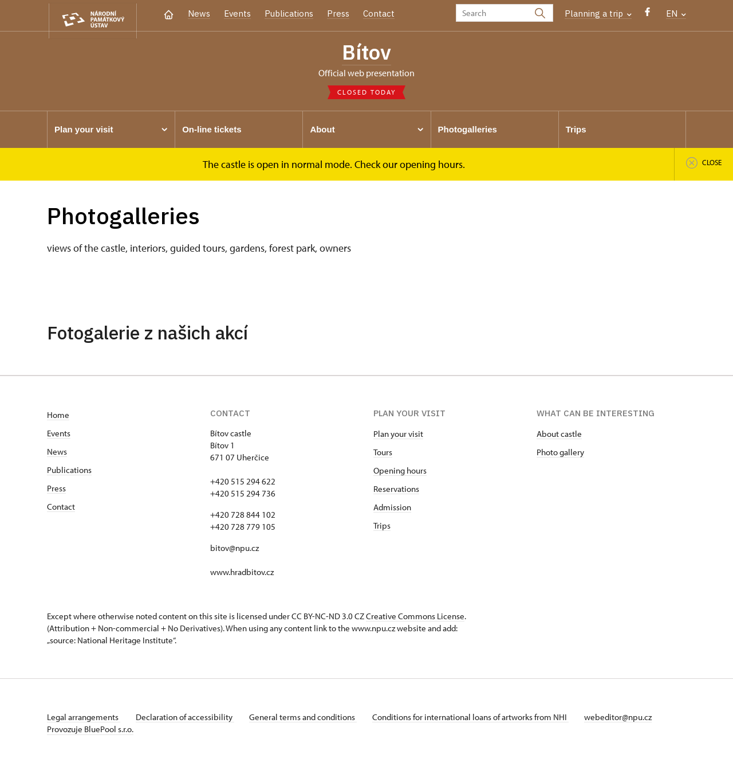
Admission (392, 510)
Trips (382, 528)
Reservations (396, 491)
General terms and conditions (309, 719)
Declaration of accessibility (188, 719)
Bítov (366, 53)
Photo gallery (560, 455)
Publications (289, 13)
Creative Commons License (415, 618)
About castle (559, 436)
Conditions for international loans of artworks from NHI (479, 719)
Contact (379, 13)
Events (237, 13)
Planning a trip (598, 13)
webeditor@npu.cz (630, 719)
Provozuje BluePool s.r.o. (90, 731)
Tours (382, 455)
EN (676, 13)
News (199, 13)
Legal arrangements (83, 719)
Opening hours (400, 473)
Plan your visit (398, 436)
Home (58, 417)
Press (338, 13)
